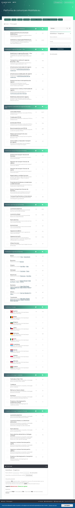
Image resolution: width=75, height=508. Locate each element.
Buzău (27, 286)
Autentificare (9, 470)
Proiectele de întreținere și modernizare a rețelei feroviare (21, 182)
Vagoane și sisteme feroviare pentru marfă (20, 443)
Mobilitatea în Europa (10, 307)
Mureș (11, 300)
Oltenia (12, 291)
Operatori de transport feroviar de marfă (19, 169)
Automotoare (14, 225)
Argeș (21, 286)
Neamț (13, 281)
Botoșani (26, 280)
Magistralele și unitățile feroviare (19, 175)
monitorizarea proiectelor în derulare (18, 93)
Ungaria (15, 366)
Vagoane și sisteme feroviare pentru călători (20, 450)
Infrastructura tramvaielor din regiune (20, 67)
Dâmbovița (16, 287)
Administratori (14, 486)
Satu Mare (28, 276)
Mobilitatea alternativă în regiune (19, 96)
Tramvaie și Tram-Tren (16, 379)
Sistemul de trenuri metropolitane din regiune (20, 81)
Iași (11, 281)
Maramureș (13, 274)
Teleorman (12, 288)
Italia (14, 338)
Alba (21, 298)
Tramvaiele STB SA (15, 111)
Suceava (22, 261)
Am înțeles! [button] (67, 505)
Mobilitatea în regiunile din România (14, 251)
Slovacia (15, 361)
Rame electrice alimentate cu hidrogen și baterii (20, 434)
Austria (15, 311)
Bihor (24, 266)
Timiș (21, 256)
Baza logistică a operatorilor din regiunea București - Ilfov (18, 107)
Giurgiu (21, 287)
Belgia (15, 316)
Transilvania (13, 297)
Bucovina (12, 260)
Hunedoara (27, 299)
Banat (12, 255)
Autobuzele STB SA (15, 122)
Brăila (24, 286)
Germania (16, 333)
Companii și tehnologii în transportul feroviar (16, 411)
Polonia (15, 355)
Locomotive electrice (16, 208)
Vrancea (22, 281)
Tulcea (27, 271)
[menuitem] (14, 2)
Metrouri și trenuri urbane (17, 390)
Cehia (14, 327)
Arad (21, 266)
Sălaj (27, 266)
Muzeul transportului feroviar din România (19, 189)
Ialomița (25, 287)
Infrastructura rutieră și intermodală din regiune (21, 89)
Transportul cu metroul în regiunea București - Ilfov (19, 60)
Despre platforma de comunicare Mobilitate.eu (19, 33)
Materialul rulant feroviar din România (14, 204)
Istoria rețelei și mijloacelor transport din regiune (20, 141)
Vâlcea (11, 294)
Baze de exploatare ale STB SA (18, 128)
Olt (30, 293)
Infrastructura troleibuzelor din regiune (21, 73)
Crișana (12, 265)
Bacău (21, 280)
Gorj (23, 293)
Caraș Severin (27, 256)
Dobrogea (13, 270)
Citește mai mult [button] (53, 505)
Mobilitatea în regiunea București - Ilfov (15, 49)
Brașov (24, 298)
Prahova (29, 287)
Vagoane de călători (15, 230)
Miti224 (7, 492)
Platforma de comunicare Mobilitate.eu (15, 28)
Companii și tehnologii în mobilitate (13, 375)
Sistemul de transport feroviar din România (16, 150)
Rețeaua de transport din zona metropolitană (18, 134)
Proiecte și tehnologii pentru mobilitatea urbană (18, 401)
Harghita (22, 299)
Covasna (18, 299)
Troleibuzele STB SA (15, 117)
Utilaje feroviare (14, 243)
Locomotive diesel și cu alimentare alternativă (19, 421)
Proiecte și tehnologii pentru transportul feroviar (21, 456)
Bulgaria (15, 322)
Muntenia (12, 285)
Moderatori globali (22, 486)
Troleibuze (13, 384)
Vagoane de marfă (15, 236)
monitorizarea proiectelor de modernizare (20, 70)
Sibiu (17, 300)
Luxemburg (16, 344)
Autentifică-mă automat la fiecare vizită (15, 475)
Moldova (12, 279)
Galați (29, 280)
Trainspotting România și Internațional (21, 196)
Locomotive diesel (15, 214)
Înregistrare (16, 470)
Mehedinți (27, 293)
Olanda (15, 349)
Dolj (21, 293)
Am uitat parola (33, 472)
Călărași (12, 287)
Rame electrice (14, 219)
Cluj (15, 299)
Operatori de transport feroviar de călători (19, 162)
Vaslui (17, 281)
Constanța (22, 271)
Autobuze (13, 395)
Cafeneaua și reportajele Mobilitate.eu (20, 39)
